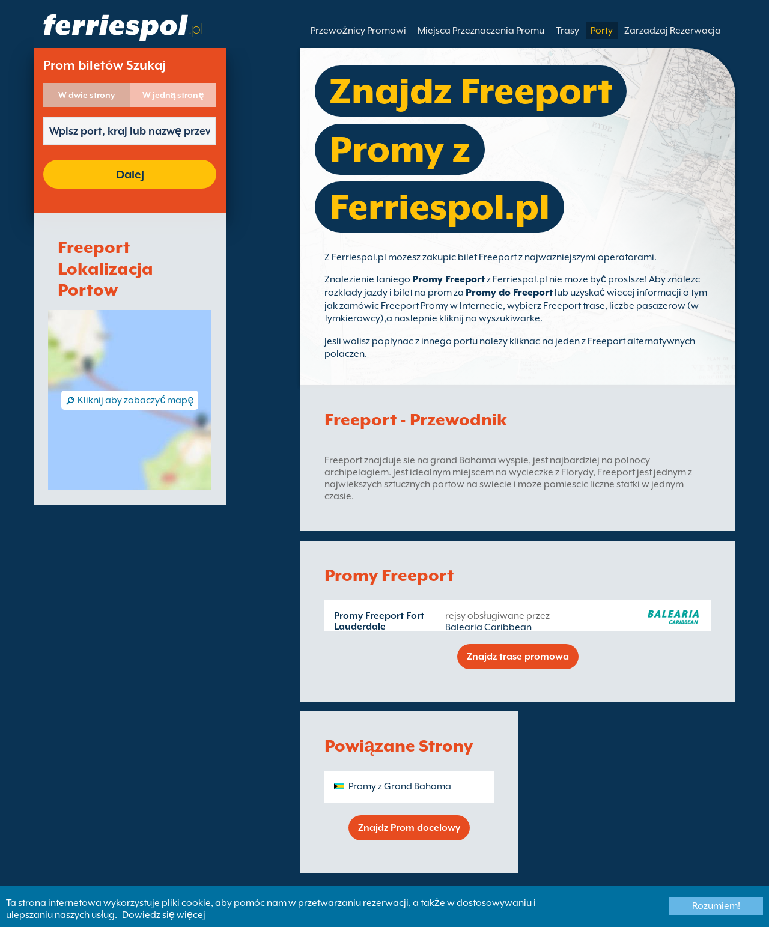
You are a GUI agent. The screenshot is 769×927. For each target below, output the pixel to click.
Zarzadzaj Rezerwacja (672, 30)
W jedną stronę (173, 95)
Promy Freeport (448, 279)
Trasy (567, 30)
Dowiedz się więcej (163, 915)
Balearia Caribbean (488, 627)
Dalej (130, 174)
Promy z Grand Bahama (399, 786)
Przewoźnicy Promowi (358, 30)
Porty (602, 30)
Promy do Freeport (509, 292)
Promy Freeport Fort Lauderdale (379, 621)
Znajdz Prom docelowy (409, 827)
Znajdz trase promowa (518, 656)
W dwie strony (86, 95)
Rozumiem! (716, 906)
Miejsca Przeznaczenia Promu (481, 30)
